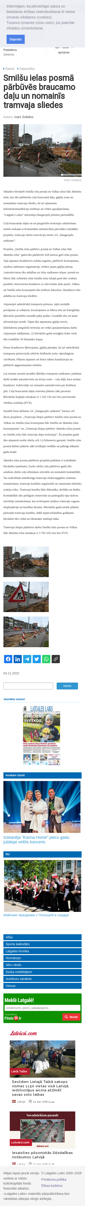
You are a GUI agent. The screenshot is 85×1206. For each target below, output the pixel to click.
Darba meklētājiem (19, 972)
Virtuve (10, 986)
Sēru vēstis (13, 965)
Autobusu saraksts (19, 979)
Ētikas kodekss (51, 1186)
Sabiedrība (27, 69)
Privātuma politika (53, 1179)
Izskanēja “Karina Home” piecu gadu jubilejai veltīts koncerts (36, 839)
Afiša (9, 937)
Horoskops (13, 958)
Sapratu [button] (16, 39)
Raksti (9, 69)
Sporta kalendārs (18, 944)
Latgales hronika (17, 951)
